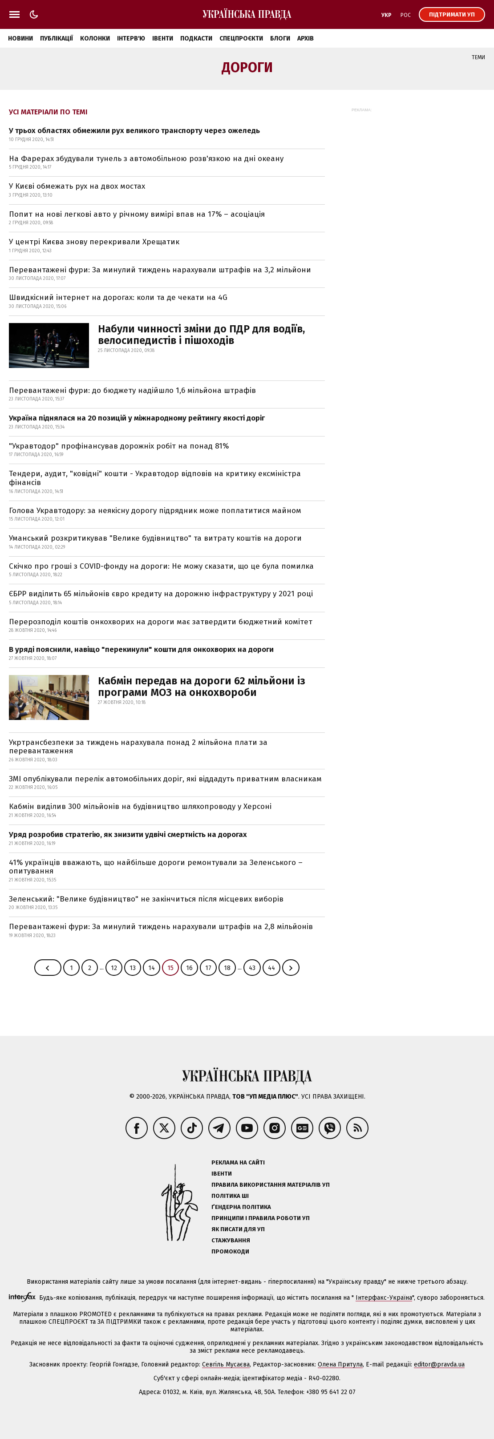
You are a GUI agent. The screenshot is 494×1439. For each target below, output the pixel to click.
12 (114, 968)
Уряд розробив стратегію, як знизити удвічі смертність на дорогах (128, 834)
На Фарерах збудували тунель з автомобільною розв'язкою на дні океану (146, 158)
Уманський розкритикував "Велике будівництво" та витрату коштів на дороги (155, 538)
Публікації (56, 38)
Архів (305, 38)
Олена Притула (340, 1364)
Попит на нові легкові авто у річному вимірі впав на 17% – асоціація (137, 214)
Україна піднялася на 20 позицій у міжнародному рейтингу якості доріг (137, 418)
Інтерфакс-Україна (384, 1298)
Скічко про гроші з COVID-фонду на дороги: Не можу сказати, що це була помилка (161, 566)
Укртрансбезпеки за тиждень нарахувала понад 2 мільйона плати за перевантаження (138, 747)
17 (208, 968)
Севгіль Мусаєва (226, 1364)
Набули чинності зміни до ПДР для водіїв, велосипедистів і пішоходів (201, 335)
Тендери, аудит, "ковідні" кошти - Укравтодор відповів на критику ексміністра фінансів (155, 478)
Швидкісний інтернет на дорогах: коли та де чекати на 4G (118, 297)
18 (227, 968)
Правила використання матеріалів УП (270, 1184)
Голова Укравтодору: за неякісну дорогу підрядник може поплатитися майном (155, 510)
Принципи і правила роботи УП (260, 1218)
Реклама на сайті (238, 1162)
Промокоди (230, 1251)
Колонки (95, 38)
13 (133, 968)
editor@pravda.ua (439, 1364)
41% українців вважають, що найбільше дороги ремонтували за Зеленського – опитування (156, 867)
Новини (20, 38)
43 (252, 968)
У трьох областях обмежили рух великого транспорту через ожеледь (134, 130)
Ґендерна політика (241, 1207)
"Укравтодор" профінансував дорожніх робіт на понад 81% (119, 446)
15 (170, 968)
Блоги (280, 38)
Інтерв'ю (131, 38)
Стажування (230, 1240)
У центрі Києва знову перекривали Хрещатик (94, 242)
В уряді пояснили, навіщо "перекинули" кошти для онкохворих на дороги (141, 649)
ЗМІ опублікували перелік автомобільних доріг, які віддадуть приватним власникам (165, 779)
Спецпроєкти (241, 38)
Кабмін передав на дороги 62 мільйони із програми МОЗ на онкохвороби (201, 687)
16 (189, 968)
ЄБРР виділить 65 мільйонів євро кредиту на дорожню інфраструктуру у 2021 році (161, 593)
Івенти (162, 38)
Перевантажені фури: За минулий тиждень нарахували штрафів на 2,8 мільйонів (161, 926)
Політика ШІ (230, 1195)
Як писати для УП (238, 1229)
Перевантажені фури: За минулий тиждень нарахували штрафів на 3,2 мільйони (160, 270)
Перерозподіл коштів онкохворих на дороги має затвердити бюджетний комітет (160, 622)
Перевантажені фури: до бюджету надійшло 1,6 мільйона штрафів (132, 390)
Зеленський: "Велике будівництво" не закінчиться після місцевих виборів (146, 899)
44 (271, 968)
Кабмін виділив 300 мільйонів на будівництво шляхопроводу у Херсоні (140, 806)
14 (151, 968)
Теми (478, 57)
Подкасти (196, 38)
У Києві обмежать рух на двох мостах (77, 186)
